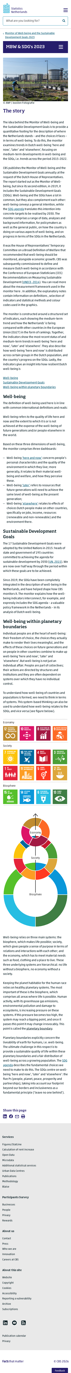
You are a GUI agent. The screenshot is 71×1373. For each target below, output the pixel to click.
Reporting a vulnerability (16, 1298)
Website (7, 1277)
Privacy (6, 1215)
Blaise (5, 1187)
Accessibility (9, 1293)
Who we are (9, 1249)
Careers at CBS (10, 1259)
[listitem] (5, 1116)
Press (5, 1244)
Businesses (8, 1204)
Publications (9, 1176)
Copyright (8, 1283)
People (6, 1210)
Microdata (8, 1160)
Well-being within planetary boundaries (29, 387)
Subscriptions (10, 1309)
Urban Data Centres (13, 1171)
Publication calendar (14, 1336)
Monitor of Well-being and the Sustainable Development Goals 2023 (30, 35)
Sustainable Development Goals (23, 382)
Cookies (6, 1288)
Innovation (8, 1254)
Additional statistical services (19, 1165)
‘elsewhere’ (30, 503)
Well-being (10, 378)
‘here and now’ (32, 458)
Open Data (8, 1155)
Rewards (7, 1220)
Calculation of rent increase (18, 1150)
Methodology (10, 1181)
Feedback (60, 1371)
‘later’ (26, 485)
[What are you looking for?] (35, 20)
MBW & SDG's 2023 (25, 47)
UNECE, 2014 (31, 282)
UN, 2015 (55, 562)
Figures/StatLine (12, 1144)
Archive (6, 1304)
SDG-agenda (16, 209)
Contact (6, 1238)
